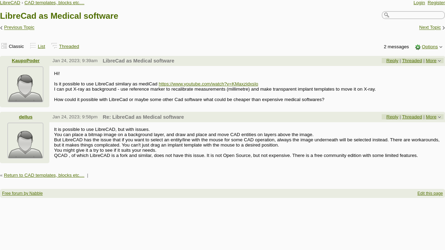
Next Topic (430, 27)
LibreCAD (10, 2)
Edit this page (430, 193)
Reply (392, 60)
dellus (26, 116)
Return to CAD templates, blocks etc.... (44, 175)
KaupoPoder (26, 60)
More (431, 60)
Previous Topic (19, 27)
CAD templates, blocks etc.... (54, 2)
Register (436, 2)
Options (430, 46)
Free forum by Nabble (22, 193)
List (41, 46)
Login (419, 2)
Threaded (69, 46)
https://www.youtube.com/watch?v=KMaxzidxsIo (208, 83)
